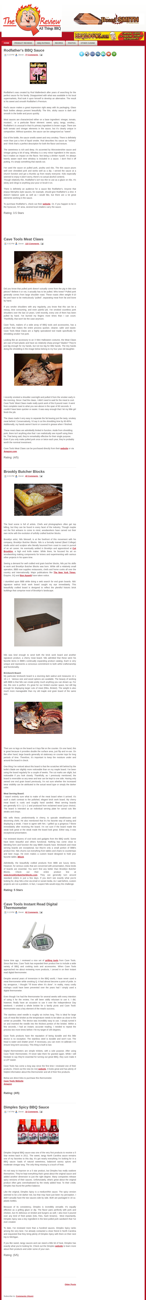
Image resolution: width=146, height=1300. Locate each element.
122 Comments (32, 244)
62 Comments (32, 912)
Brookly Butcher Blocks (24, 472)
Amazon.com (10, 451)
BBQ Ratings (43, 43)
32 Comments (32, 1112)
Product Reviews (23, 43)
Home (6, 43)
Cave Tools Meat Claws (24, 239)
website (46, 204)
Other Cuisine (88, 43)
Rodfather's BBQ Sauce (24, 50)
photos (71, 43)
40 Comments (32, 476)
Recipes (59, 43)
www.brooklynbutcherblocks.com (21, 875)
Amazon (8, 1084)
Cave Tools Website (14, 1081)
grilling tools (51, 960)
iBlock (20, 857)
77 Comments (32, 55)
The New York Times (64, 572)
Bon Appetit (26, 575)
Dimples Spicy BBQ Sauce (26, 1107)
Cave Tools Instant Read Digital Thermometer (31, 906)
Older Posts (70, 1284)
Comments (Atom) (24, 1296)
